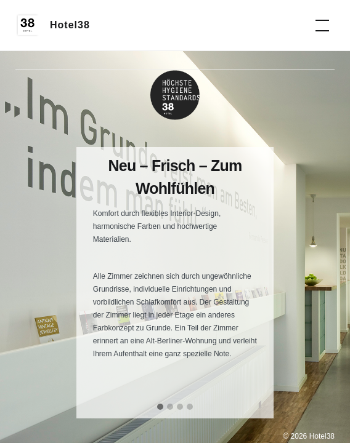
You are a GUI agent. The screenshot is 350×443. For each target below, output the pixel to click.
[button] (160, 407)
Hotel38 (70, 25)
